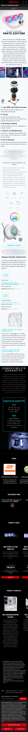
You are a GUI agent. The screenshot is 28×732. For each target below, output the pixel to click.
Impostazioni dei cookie (14, 725)
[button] (2, 2)
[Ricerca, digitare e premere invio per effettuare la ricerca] (23, 2)
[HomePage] (2, 691)
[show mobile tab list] (14, 8)
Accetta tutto (20, 729)
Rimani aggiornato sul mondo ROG (9, 696)
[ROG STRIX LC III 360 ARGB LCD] (10, 539)
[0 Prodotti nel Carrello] (26, 2)
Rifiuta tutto (7, 729)
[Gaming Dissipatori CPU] (11, 690)
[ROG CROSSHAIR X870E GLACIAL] (10, 607)
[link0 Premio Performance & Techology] (9, 474)
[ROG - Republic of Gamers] (14, 2)
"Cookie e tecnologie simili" (9, 721)
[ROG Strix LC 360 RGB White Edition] (14, 692)
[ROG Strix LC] (22, 690)
